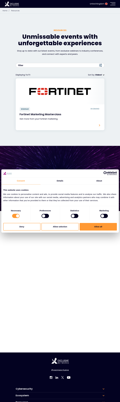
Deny (21, 227)
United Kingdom (99, 3)
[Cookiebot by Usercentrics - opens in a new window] (105, 173)
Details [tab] (60, 181)
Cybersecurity (24, 389)
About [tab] (99, 181)
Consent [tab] (21, 181)
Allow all (98, 227)
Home (7, 11)
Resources (15, 11)
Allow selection (60, 227)
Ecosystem (22, 395)
